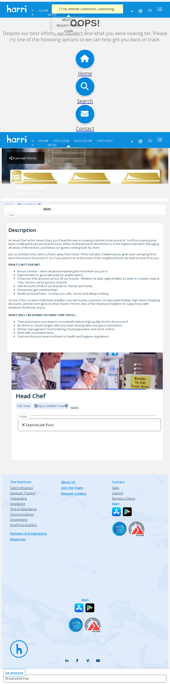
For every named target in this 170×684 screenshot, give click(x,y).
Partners (105, 141)
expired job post (19, 678)
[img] (87, 371)
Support (117, 493)
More (52, 15)
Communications (22, 514)
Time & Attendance (23, 509)
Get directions (14, 673)
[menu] (158, 9)
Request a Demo (68, 25)
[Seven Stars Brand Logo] (85, 177)
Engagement (19, 519)
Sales (115, 488)
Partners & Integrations (28, 533)
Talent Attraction (21, 488)
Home (43, 10)
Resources (83, 141)
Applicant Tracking (22, 493)
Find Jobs (61, 141)
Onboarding (18, 498)
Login (68, 31)
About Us (68, 20)
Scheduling (17, 504)
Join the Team (72, 488)
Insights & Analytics (23, 525)
